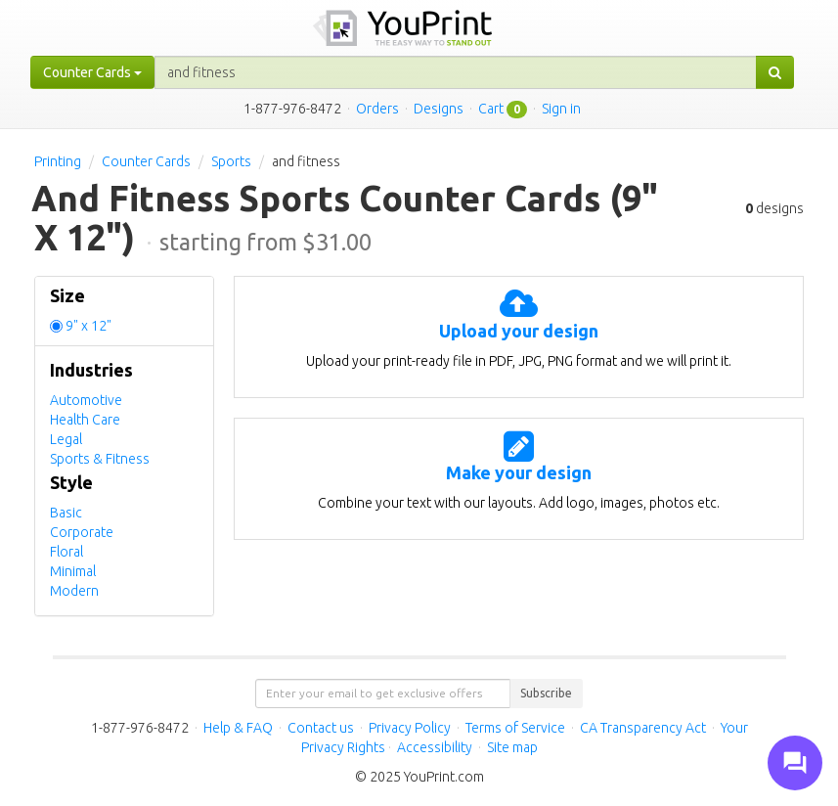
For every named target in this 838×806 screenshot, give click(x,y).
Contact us (320, 728)
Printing (57, 161)
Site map (512, 747)
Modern (74, 591)
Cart (491, 108)
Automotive (86, 400)
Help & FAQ (238, 728)
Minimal (73, 571)
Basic (66, 512)
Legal (66, 439)
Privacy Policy (410, 728)
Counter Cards (146, 161)
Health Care (85, 419)
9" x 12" (88, 326)
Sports (231, 161)
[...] (455, 72)
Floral (66, 552)
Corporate (81, 532)
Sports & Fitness (100, 459)
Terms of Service (515, 728)
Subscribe (546, 693)
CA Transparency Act (643, 728)
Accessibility (434, 747)
